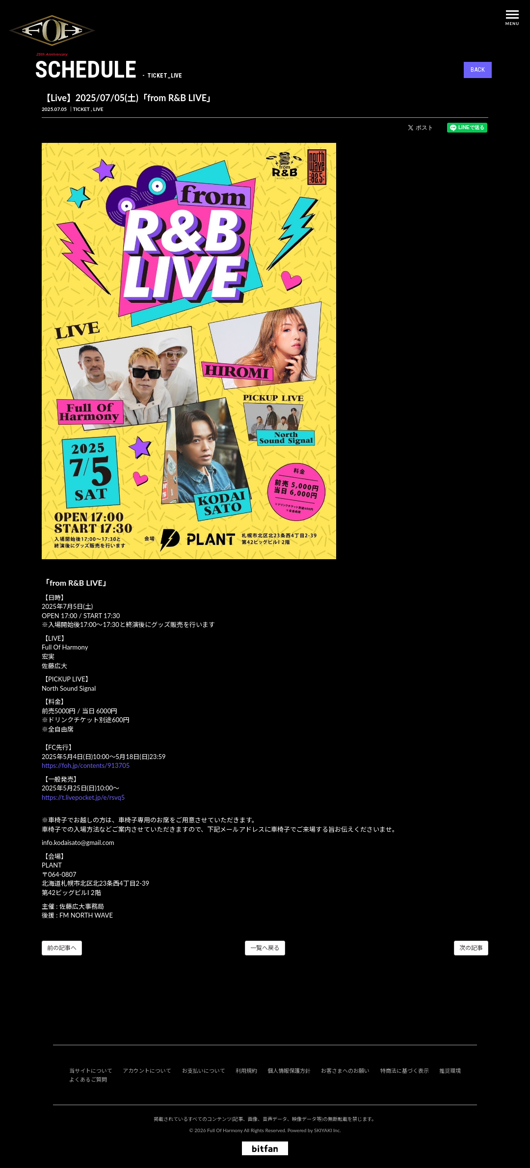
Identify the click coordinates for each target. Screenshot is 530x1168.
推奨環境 (450, 1070)
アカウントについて (147, 1070)
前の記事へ (62, 947)
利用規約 (246, 1070)
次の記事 (471, 947)
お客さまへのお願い (345, 1070)
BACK (478, 69)
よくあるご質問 (88, 1079)
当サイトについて (90, 1070)
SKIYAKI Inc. (327, 1130)
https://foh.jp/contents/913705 (86, 765)
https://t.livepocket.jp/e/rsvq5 (83, 797)
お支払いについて (203, 1070)
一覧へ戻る (265, 947)
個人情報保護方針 (289, 1070)
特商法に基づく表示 (404, 1070)
